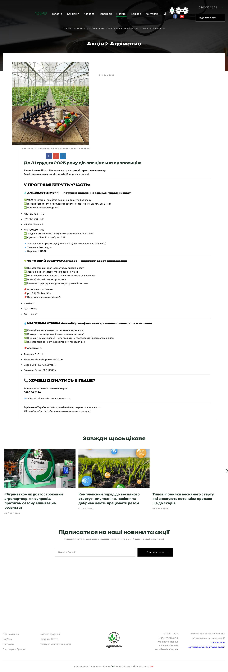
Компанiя (73, 13)
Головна (57, 13)
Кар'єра (136, 13)
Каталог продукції (50, 634)
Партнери (105, 13)
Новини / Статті (49, 639)
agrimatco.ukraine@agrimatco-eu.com (206, 647)
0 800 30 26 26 (208, 7)
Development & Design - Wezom (94, 666)
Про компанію (11, 634)
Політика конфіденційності (55, 644)
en (178, 10)
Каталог (89, 13)
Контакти (152, 13)
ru (185, 10)
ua (172, 10)
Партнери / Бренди (14, 649)
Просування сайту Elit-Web (135, 666)
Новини (121, 13)
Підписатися (155, 546)
